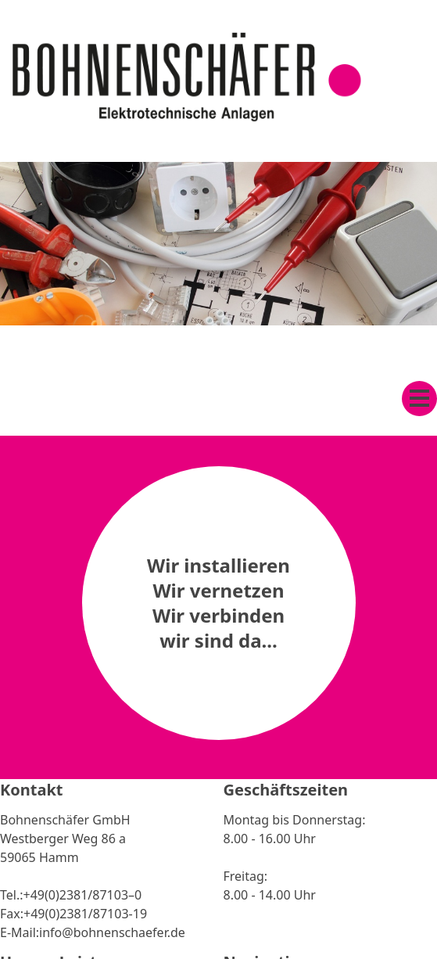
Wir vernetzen (218, 590)
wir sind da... (218, 640)
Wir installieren (218, 565)
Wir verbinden (218, 615)
